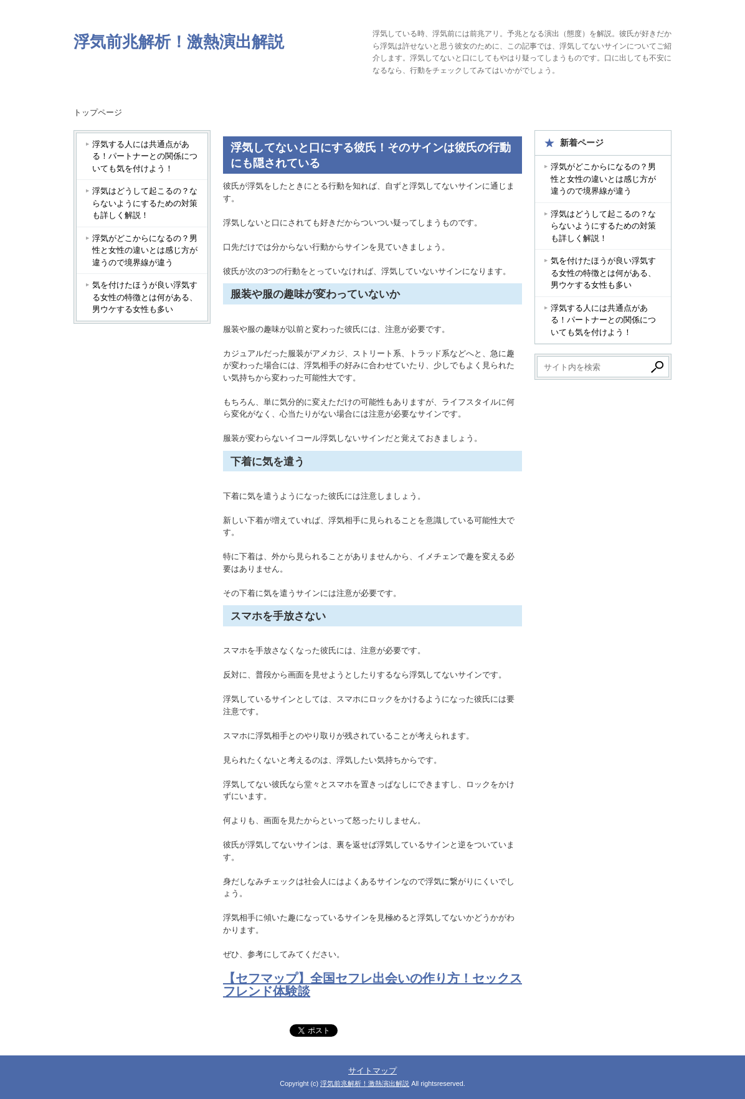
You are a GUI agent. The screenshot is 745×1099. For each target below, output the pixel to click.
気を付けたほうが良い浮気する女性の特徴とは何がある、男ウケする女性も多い (144, 297)
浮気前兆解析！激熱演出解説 (179, 41)
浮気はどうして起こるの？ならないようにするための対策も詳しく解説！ (144, 203)
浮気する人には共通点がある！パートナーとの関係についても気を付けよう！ (144, 156)
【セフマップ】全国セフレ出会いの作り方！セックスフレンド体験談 (372, 985)
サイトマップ (372, 1070)
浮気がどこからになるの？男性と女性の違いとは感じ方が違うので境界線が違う (144, 250)
